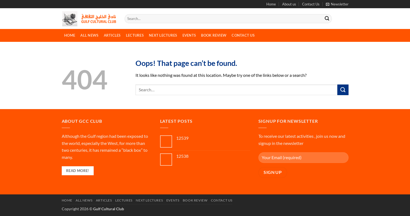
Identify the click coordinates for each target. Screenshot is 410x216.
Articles (112, 35)
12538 (182, 156)
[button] (337, 4)
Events (189, 35)
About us (289, 4)
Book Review (213, 35)
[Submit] (327, 19)
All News (89, 35)
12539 (182, 138)
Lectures (135, 35)
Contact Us (311, 4)
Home (271, 4)
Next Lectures (163, 35)
